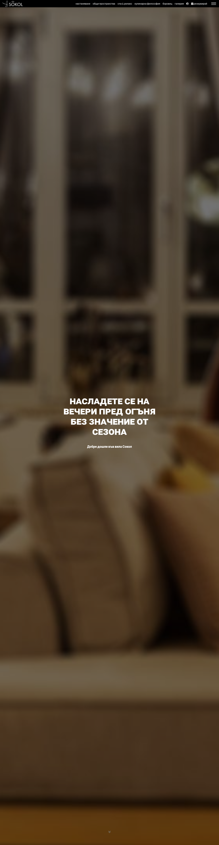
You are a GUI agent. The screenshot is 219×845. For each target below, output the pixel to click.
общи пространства (104, 3)
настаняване (83, 3)
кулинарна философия (147, 3)
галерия (179, 3)
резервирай (199, 3)
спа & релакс (125, 3)
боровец (167, 3)
